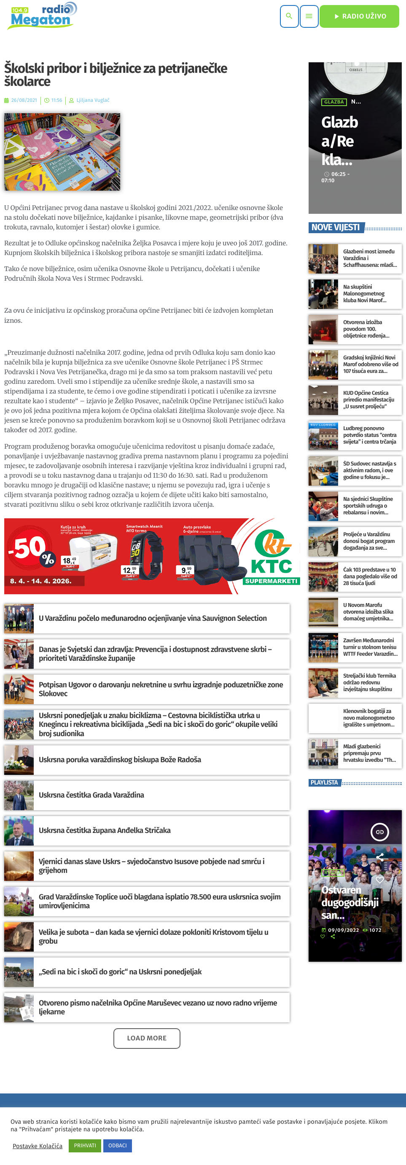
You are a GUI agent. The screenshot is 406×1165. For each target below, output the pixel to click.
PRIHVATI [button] (85, 1146)
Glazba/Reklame (339, 150)
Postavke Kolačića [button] (37, 1146)
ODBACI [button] (117, 1146)
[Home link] (42, 16)
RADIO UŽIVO (359, 16)
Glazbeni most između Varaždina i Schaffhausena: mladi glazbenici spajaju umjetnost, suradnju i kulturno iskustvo (369, 268)
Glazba (334, 102)
